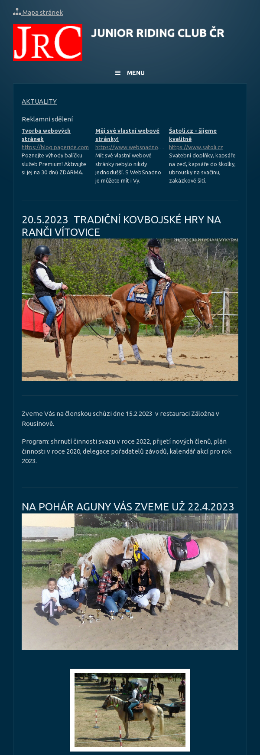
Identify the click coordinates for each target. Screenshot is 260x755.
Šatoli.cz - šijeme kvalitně (203, 139)
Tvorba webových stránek (56, 139)
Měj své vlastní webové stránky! (130, 139)
